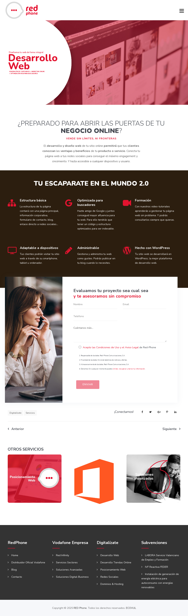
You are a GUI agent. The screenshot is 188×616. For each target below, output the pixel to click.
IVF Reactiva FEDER (156, 567)
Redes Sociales (109, 577)
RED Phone (80, 608)
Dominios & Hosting (111, 584)
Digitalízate (15, 412)
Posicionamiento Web (113, 569)
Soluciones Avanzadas (69, 569)
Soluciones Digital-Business (72, 577)
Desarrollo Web (109, 555)
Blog (14, 569)
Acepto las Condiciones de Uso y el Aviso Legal (111, 347)
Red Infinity (62, 555)
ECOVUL (131, 608)
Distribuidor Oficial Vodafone (28, 562)
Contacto (16, 577)
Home (14, 555)
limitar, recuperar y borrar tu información (129, 369)
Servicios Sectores (67, 562)
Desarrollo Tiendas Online (115, 562)
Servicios (30, 412)
